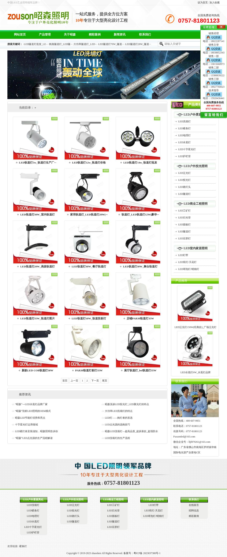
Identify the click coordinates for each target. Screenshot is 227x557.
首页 (64, 380)
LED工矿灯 (184, 210)
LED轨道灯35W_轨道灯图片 (37, 318)
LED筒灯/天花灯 (187, 262)
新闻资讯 (120, 34)
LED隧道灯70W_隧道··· (111, 44)
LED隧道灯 (184, 193)
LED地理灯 (184, 135)
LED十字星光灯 (187, 149)
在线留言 (194, 505)
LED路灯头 (184, 186)
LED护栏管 (184, 156)
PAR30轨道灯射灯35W (89, 370)
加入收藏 (214, 2)
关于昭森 (70, 34)
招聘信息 (194, 510)
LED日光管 (184, 217)
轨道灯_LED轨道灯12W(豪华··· (140, 214)
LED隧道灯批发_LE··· (36, 44)
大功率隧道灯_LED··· (85, 44)
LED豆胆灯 (184, 238)
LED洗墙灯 (184, 121)
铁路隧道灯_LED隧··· (60, 44)
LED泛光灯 (184, 173)
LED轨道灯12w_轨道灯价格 (89, 162)
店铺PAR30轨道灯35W (140, 318)
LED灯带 (183, 255)
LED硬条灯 (184, 128)
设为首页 (203, 2)
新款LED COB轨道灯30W (37, 370)
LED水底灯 (184, 142)
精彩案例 (95, 34)
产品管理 (45, 34)
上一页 (74, 380)
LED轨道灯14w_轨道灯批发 (140, 162)
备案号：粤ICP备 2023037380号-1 (142, 553)
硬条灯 (23, 546)
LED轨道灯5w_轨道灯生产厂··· (37, 162)
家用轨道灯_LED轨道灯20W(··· (89, 214)
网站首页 (20, 34)
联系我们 (145, 34)
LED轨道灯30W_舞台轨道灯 (140, 266)
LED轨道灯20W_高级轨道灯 (37, 266)
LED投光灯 (184, 179)
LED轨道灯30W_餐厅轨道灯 (89, 266)
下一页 (95, 380)
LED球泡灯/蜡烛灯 (188, 269)
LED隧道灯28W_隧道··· (138, 44)
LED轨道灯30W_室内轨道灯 (37, 214)
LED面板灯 (184, 224)
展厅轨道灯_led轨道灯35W (140, 370)
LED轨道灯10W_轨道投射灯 (89, 318)
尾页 (104, 380)
